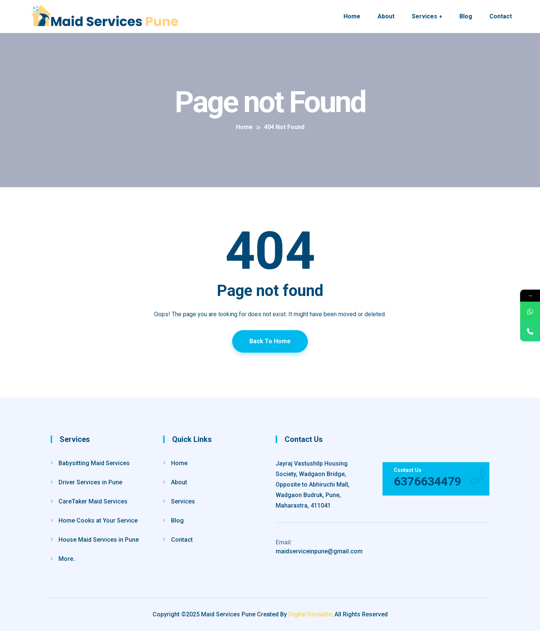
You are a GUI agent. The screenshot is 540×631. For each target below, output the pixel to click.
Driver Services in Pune (90, 482)
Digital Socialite (310, 614)
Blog (465, 16)
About (386, 16)
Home (352, 16)
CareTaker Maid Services (93, 501)
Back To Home (270, 341)
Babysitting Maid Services (94, 463)
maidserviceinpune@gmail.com (319, 547)
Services (424, 16)
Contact (500, 16)
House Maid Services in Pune (98, 539)
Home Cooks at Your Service (98, 520)
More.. (67, 558)
